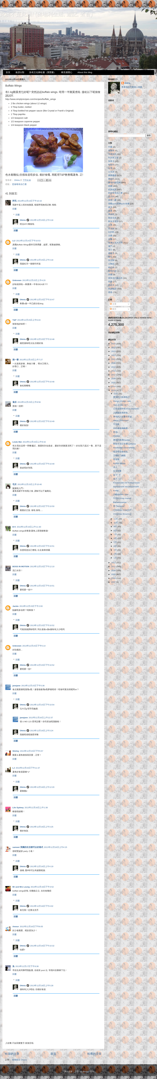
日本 (110, 225)
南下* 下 (117, 475)
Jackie (15, 606)
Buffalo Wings (119, 463)
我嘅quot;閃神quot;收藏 (118, 204)
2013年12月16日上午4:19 (41, 866)
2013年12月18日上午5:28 (41, 985)
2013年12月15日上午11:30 (29, 527)
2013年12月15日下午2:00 (31, 606)
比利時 (111, 232)
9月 (115, 526)
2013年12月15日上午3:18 (41, 220)
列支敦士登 (113, 158)
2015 (113, 382)
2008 (113, 578)
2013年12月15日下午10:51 (42, 546)
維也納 (111, 267)
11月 (116, 519)
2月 (115, 554)
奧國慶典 (112, 175)
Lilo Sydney (18, 807)
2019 (113, 367)
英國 (110, 274)
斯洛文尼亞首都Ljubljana (124, 444)
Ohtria (23, 220)
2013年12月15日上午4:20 (33, 280)
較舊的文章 (94, 1053)
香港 (110, 292)
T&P (14, 320)
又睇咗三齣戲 (119, 455)
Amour (15, 926)
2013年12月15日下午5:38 (32, 686)
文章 (113, 304)
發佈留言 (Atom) (19, 1060)
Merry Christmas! (120, 420)
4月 (115, 546)
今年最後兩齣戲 (120, 428)
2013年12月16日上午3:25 (41, 827)
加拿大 (111, 161)
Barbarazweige (119, 502)
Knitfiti (116, 490)
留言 (113, 309)
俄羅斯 (111, 150)
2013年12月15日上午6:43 (28, 320)
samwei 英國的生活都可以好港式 (27, 847)
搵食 (110, 211)
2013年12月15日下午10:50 (42, 506)
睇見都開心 (66, 72)
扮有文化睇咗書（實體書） (42, 72)
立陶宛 (111, 264)
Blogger (86, 1071)
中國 (110, 147)
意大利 (111, 196)
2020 (113, 363)
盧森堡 (111, 253)
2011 (113, 566)
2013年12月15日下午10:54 (42, 705)
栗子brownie (118, 506)
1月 (115, 558)
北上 (115, 467)
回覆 (14, 209)
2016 (113, 378)
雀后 (14, 402)
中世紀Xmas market (122, 498)
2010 (113, 570)
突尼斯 (111, 260)
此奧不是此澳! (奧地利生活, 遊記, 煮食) (46, 14)
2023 (113, 351)
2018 (113, 371)
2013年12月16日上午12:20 (42, 787)
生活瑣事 (117, 471)
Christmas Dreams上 (122, 514)
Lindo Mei (17, 442)
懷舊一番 (112, 200)
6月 (115, 538)
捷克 (110, 207)
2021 (113, 359)
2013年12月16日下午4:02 (41, 906)
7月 (115, 534)
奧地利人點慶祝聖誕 (122, 417)
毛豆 (14, 484)
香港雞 (116, 459)
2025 (113, 344)
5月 (115, 542)
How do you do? (120, 405)
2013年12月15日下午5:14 (33, 646)
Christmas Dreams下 (122, 510)
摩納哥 (111, 214)
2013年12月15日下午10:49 (42, 421)
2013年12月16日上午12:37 (41, 717)
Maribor (116, 436)
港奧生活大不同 (115, 243)
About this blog (84, 72)
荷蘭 (110, 282)
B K (14, 527)
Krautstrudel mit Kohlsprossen (126, 483)
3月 (115, 550)
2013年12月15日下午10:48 (42, 339)
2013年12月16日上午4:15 (55, 847)
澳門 (110, 246)
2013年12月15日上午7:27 (31, 360)
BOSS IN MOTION (20, 566)
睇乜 (110, 257)
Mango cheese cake (122, 401)
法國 (110, 236)
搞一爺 (15, 360)
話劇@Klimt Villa (120, 494)
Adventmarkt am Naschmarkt (126, 486)
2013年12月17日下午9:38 (27, 966)
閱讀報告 (112, 289)
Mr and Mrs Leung (21, 887)
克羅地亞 (112, 154)
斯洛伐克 (112, 218)
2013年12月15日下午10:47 (42, 299)
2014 (113, 386)
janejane (16, 686)
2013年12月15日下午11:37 (28, 768)
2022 (113, 355)
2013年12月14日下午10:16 (29, 201)
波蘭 (110, 239)
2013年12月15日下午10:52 (42, 625)
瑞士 (110, 250)
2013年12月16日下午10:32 (42, 946)
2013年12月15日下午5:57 (31, 751)
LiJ (13, 241)
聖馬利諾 (112, 271)
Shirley (15, 751)
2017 (113, 375)
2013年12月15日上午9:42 (34, 442)
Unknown (16, 280)
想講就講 (112, 190)
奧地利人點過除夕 (121, 397)
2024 (113, 347)
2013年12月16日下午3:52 (42, 887)
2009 (113, 574)
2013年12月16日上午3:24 (41, 730)
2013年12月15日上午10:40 (29, 484)
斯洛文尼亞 (113, 221)
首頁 (8, 72)
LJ (13, 768)
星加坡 (111, 228)
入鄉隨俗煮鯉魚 (120, 413)
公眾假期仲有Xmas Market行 (126, 409)
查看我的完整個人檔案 (131, 87)
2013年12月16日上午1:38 (36, 807)
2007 (113, 582)
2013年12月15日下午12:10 (42, 566)
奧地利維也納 (114, 182)
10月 (116, 523)
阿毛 (14, 201)
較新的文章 (12, 1053)
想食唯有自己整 (19, 184)
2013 (113, 390)
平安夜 (116, 424)
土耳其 (111, 172)
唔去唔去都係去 (120, 452)
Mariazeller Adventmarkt (124, 448)
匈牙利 (111, 165)
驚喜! (115, 432)
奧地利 (111, 179)
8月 (115, 530)
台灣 (110, 168)
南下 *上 (117, 479)
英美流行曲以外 (115, 278)
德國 (110, 186)
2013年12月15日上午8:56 (29, 402)
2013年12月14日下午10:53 (28, 241)
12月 (116, 394)
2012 (113, 563)
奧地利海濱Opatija (121, 440)
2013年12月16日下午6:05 (31, 926)
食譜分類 (19, 72)
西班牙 (111, 285)
